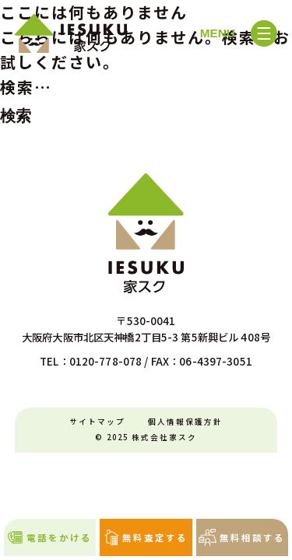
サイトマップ (97, 421)
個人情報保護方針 (185, 421)
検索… (26, 86)
